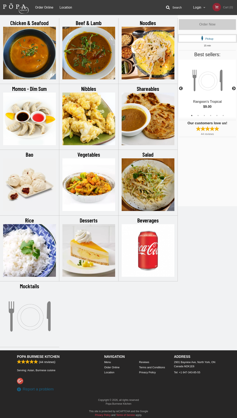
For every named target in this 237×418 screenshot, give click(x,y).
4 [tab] (211, 115)
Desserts (89, 220)
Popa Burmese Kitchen (38, 356)
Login (197, 7)
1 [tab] (192, 115)
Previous (181, 88)
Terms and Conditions (152, 367)
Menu (107, 362)
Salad (147, 154)
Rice (29, 220)
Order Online (44, 7)
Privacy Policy (147, 372)
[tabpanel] (207, 89)
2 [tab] (198, 115)
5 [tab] (217, 115)
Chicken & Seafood (29, 22)
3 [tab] (204, 115)
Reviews (144, 362)
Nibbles (88, 88)
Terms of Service (125, 415)
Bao (29, 154)
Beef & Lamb (89, 22)
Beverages (148, 220)
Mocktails (29, 286)
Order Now (207, 24)
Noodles (148, 22)
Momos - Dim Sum (29, 88)
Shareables (148, 88)
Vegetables (88, 154)
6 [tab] (223, 115)
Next (234, 88)
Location (65, 7)
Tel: (187, 372)
